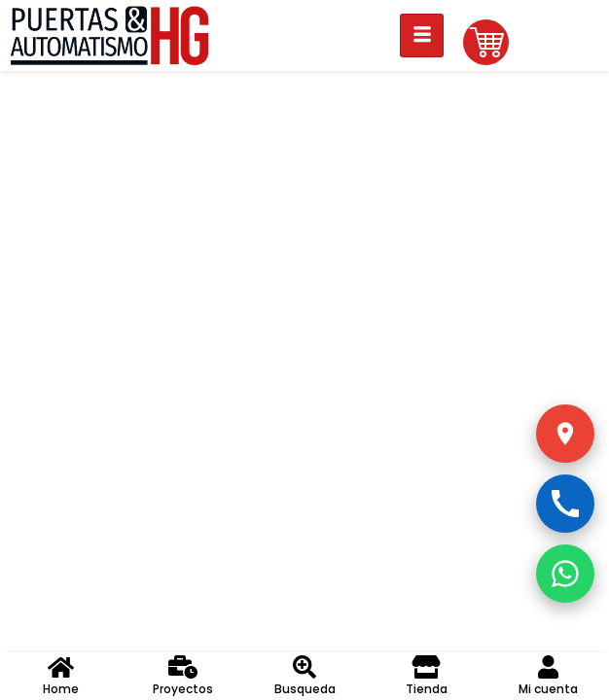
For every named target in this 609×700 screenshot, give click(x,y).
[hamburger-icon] (422, 35)
